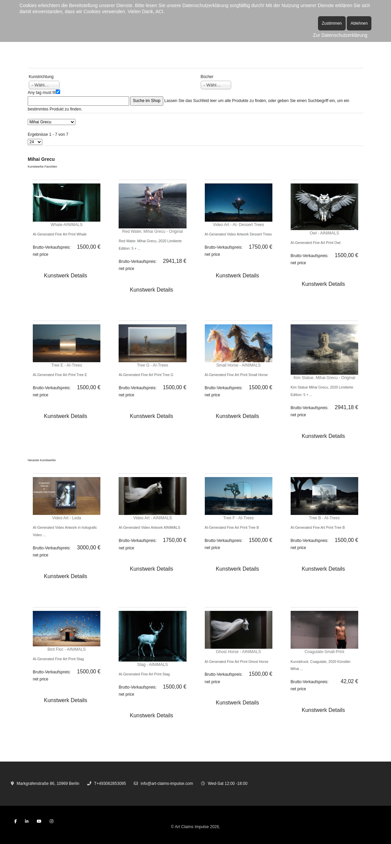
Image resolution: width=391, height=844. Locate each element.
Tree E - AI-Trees (66, 365)
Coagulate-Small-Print (324, 651)
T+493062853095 (110, 783)
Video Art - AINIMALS (152, 518)
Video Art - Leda (66, 518)
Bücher (207, 76)
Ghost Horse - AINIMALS (238, 651)
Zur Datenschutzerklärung (340, 35)
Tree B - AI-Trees (324, 518)
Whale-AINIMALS (66, 224)
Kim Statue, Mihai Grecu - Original (324, 377)
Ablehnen (359, 23)
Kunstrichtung (41, 76)
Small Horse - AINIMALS (238, 365)
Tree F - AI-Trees (238, 518)
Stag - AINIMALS (152, 664)
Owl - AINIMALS (324, 233)
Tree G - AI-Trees (152, 365)
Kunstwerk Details (65, 275)
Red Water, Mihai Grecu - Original (152, 231)
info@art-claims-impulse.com (167, 783)
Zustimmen (332, 23)
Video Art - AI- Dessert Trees (238, 224)
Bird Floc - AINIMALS (66, 649)
